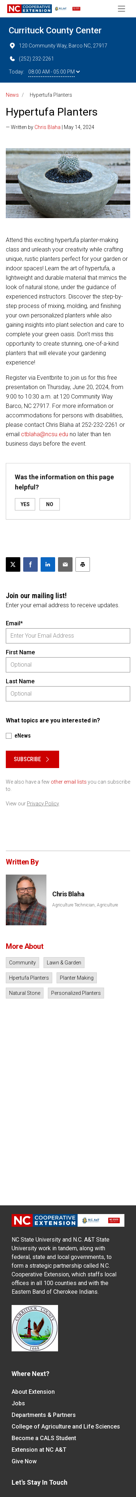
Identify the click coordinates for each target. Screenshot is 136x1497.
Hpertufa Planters (29, 978)
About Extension (33, 1391)
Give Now (24, 1461)
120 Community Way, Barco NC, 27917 (58, 45)
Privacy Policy (43, 803)
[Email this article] (65, 564)
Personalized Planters (76, 993)
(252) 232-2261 (31, 58)
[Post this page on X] (13, 564)
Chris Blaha (47, 127)
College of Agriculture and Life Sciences (66, 1426)
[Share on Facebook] (30, 564)
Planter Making (77, 978)
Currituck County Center (55, 30)
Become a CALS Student (44, 1438)
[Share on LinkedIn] (48, 564)
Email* (14, 623)
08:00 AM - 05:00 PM (54, 72)
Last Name (20, 681)
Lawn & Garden (64, 963)
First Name (20, 652)
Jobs (18, 1403)
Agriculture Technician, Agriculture (85, 905)
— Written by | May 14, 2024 (50, 127)
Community (22, 963)
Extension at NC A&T (39, 1449)
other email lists (69, 782)
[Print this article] (82, 564)
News (12, 95)
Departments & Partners (44, 1414)
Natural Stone (24, 993)
